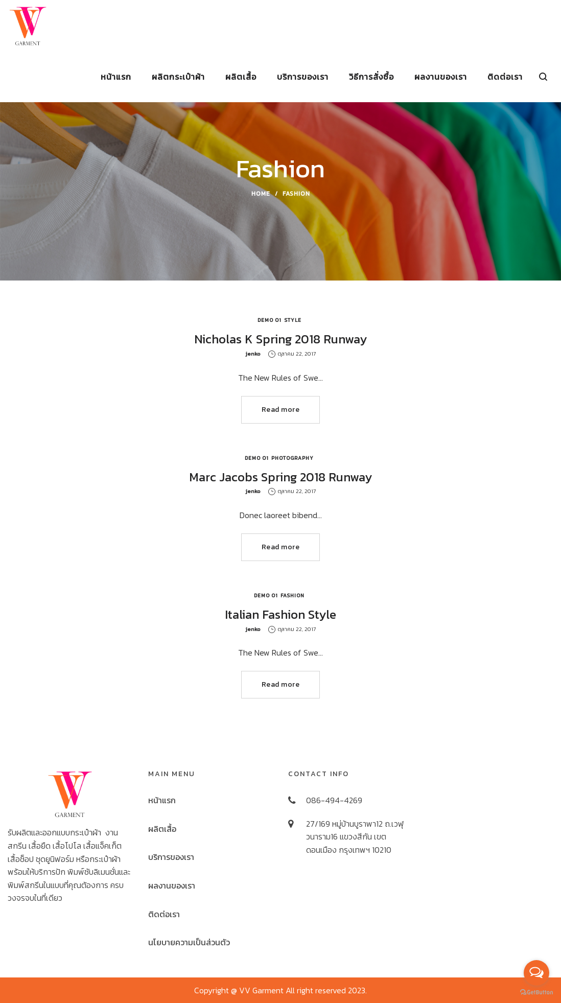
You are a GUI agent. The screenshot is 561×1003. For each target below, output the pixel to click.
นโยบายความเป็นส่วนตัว (189, 942)
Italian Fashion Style (280, 614)
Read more (281, 409)
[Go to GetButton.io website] (536, 992)
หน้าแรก (162, 800)
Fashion (292, 595)
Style (292, 320)
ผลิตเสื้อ (162, 829)
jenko (253, 353)
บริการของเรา (171, 857)
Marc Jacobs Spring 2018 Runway (280, 477)
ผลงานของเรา (171, 885)
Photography (292, 458)
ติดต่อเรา (164, 914)
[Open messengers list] (536, 973)
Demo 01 (270, 320)
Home (260, 193)
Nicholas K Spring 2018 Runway (280, 339)
